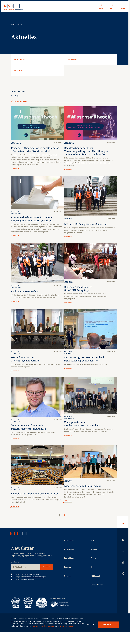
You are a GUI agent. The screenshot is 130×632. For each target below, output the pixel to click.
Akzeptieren (107, 625)
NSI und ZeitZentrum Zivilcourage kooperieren (25, 358)
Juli (18, 96)
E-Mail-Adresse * (16, 561)
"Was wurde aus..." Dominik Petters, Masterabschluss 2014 (28, 426)
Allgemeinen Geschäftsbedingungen (34, 576)
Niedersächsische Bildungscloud (83, 486)
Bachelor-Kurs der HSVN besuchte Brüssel (35, 493)
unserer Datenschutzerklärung (55, 623)
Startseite (16, 24)
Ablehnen (90, 625)
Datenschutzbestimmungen (32, 574)
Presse (94, 557)
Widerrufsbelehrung (30, 579)
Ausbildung (69, 539)
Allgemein (21, 91)
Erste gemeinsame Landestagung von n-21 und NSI (82, 423)
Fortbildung (69, 557)
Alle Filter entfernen (20, 101)
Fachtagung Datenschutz (25, 291)
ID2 (92, 566)
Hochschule (69, 548)
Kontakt (94, 548)
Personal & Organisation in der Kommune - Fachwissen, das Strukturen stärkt (35, 149)
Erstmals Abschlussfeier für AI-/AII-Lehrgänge (78, 288)
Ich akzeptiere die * (27, 574)
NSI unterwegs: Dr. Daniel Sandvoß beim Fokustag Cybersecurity (84, 358)
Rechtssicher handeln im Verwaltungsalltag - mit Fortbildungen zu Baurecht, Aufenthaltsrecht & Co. (86, 151)
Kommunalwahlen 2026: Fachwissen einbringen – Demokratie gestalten (32, 219)
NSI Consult (96, 575)
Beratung (68, 566)
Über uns (68, 575)
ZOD (93, 539)
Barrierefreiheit (97, 584)
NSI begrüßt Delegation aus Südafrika (85, 224)
